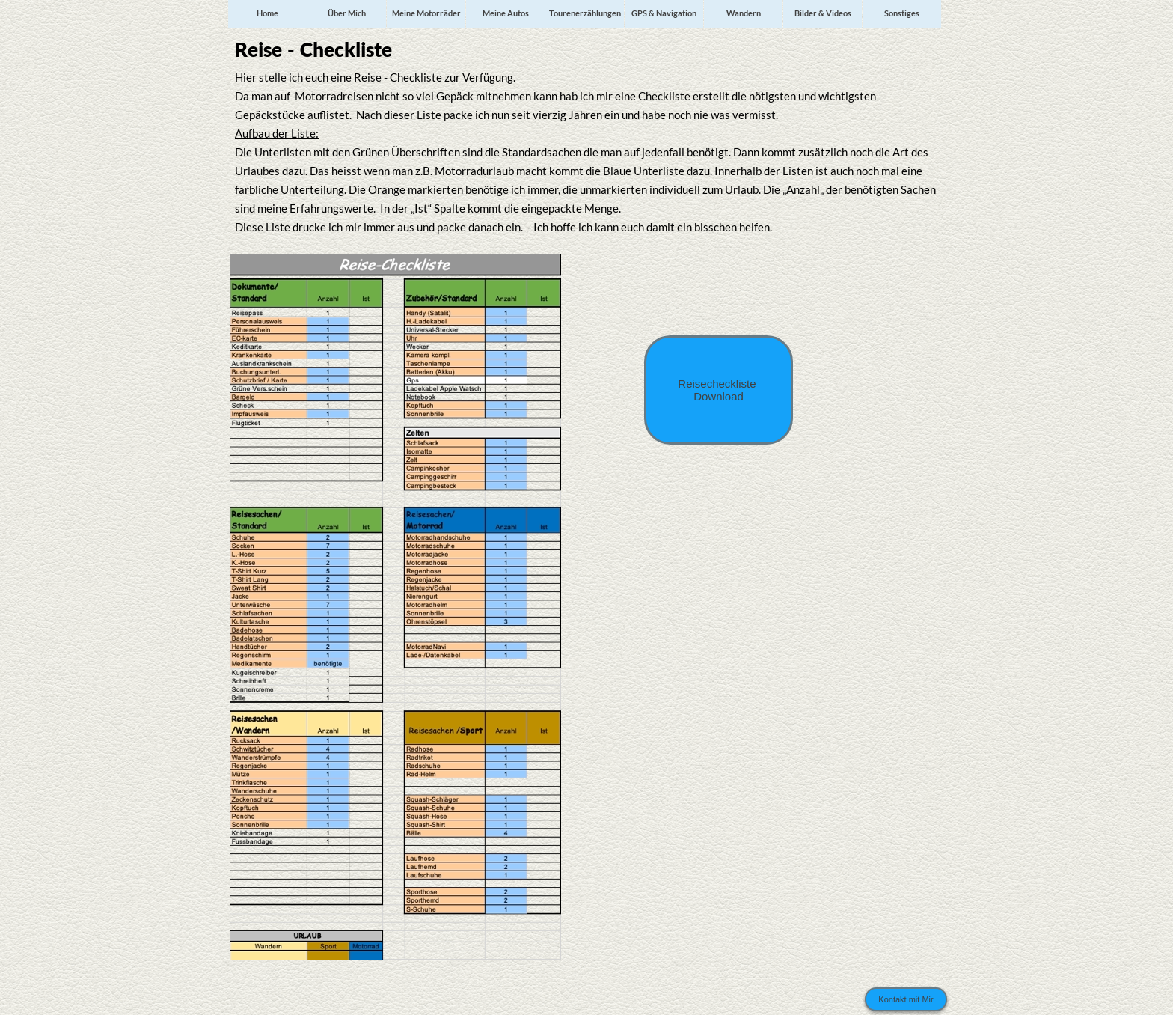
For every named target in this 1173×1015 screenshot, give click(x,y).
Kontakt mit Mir (905, 999)
